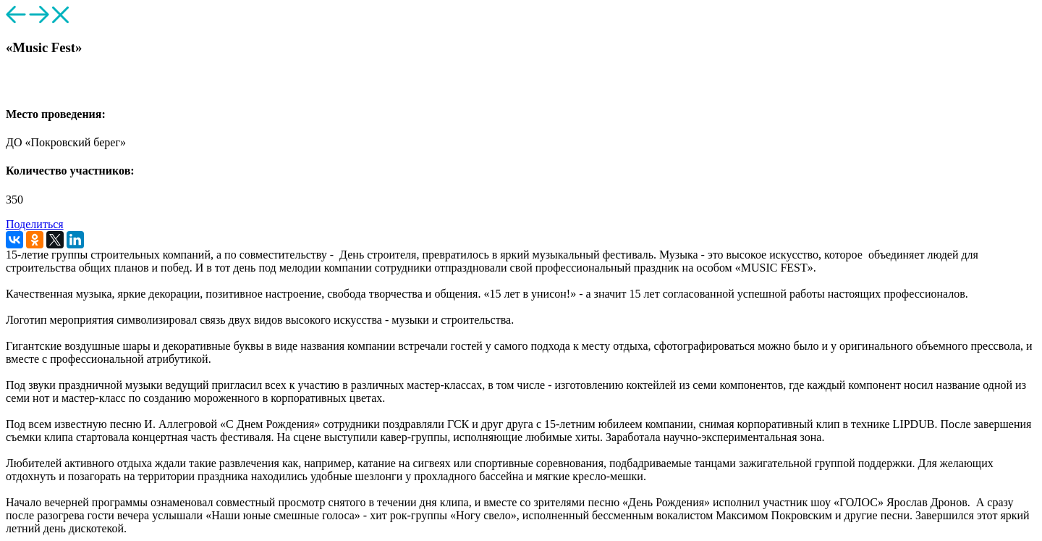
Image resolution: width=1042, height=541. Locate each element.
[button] (12, 85)
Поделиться (35, 224)
